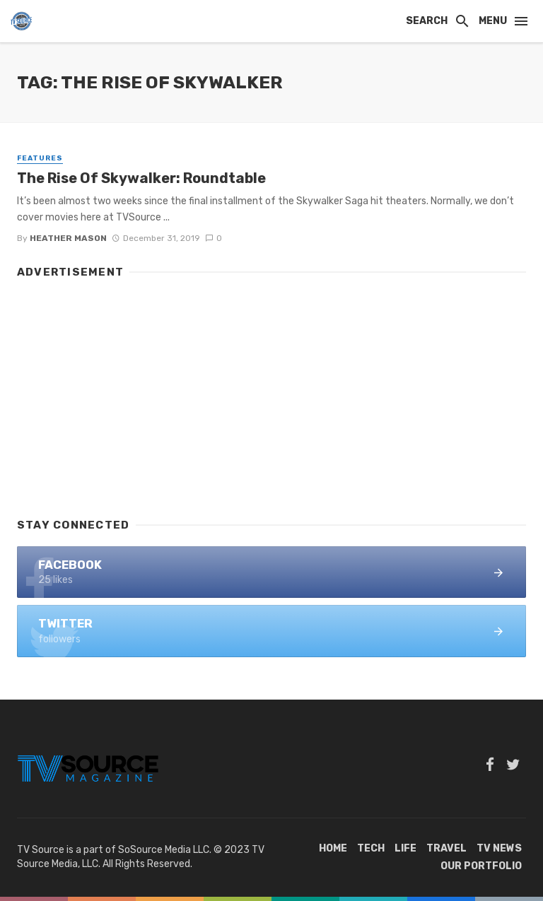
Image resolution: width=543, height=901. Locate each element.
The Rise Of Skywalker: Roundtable (141, 178)
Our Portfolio (481, 866)
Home (333, 848)
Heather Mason (68, 238)
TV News (499, 848)
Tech (371, 848)
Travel (446, 848)
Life (405, 848)
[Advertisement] (271, 391)
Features (40, 158)
